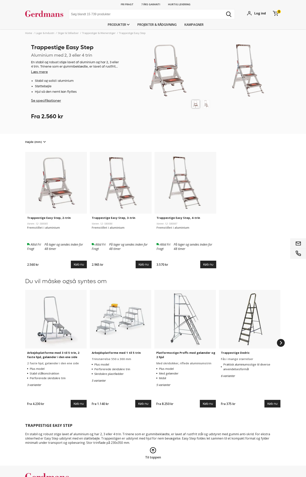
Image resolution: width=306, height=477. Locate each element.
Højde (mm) (33, 142)
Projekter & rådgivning (157, 24)
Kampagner (194, 24)
